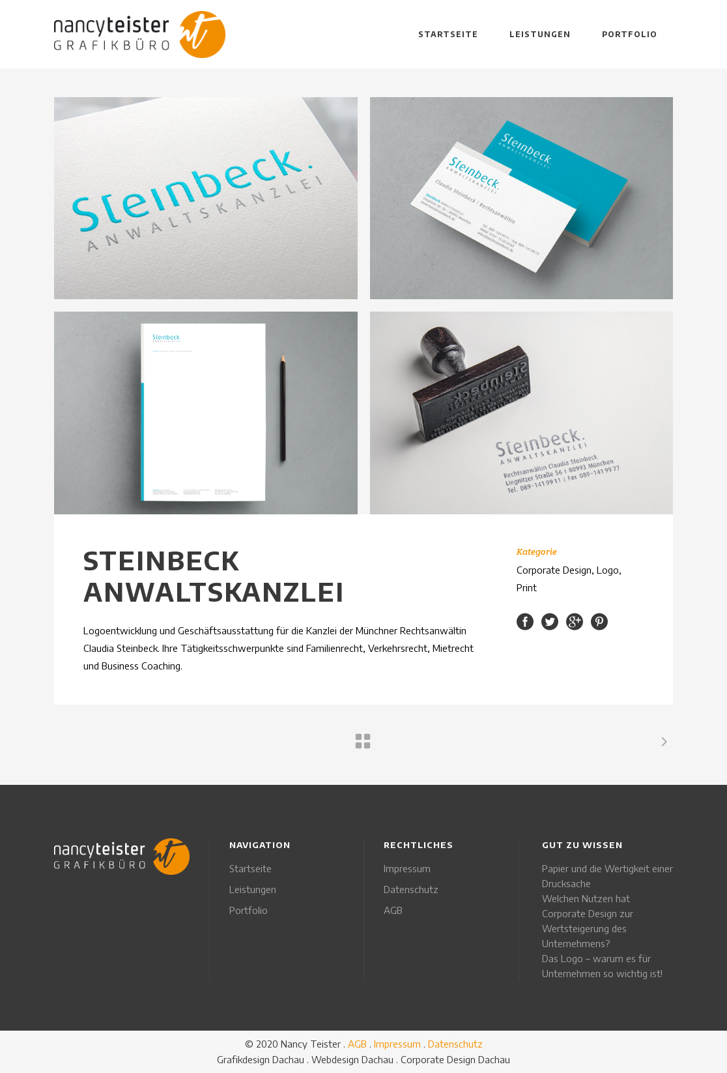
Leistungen (252, 889)
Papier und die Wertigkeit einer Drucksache (607, 875)
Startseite (250, 868)
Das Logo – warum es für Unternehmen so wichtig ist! (602, 965)
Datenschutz (411, 889)
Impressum (407, 868)
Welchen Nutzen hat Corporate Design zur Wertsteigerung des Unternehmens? (587, 920)
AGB (393, 910)
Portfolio (248, 910)
